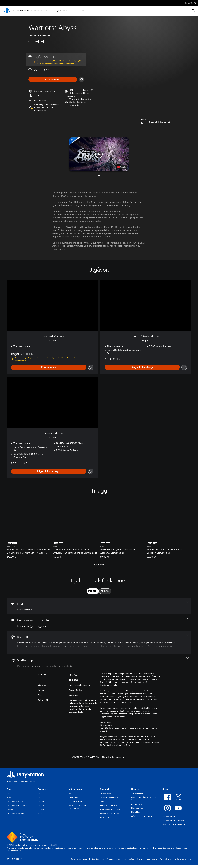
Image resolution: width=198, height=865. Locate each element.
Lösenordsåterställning (110, 809)
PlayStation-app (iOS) (171, 816)
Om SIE (10, 793)
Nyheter (59, 11)
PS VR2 (41, 801)
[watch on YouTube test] (121, 167)
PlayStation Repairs (108, 805)
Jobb (9, 797)
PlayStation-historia (15, 813)
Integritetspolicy (97, 859)
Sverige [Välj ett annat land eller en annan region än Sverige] (15, 859)
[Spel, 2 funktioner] (99, 662)
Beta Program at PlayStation (174, 824)
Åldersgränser (137, 804)
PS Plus (37, 11)
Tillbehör (48, 11)
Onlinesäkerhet (75, 801)
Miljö (71, 793)
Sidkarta (141, 859)
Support (78, 11)
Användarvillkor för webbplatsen (121, 859)
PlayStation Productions (17, 805)
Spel (14, 11)
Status (103, 801)
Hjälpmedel (74, 797)
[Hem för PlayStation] (7, 11)
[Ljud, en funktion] (99, 606)
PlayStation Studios (15, 801)
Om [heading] (9, 789)
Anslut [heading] (165, 789)
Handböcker (105, 817)
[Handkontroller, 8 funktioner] (99, 642)
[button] (79, 93)
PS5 (21, 11)
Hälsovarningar (106, 725)
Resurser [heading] (136, 789)
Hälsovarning (137, 808)
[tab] (93, 591)
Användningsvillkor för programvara (175, 859)
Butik (68, 11)
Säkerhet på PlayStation (110, 797)
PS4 (28, 11)
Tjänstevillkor (137, 793)
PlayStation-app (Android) (173, 820)
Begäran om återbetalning (111, 813)
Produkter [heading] (43, 789)
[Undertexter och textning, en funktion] (99, 622)
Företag (10, 809)
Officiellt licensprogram (141, 816)
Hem (9, 781)
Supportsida (105, 793)
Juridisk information (79, 859)
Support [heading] (104, 789)
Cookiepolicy (152, 859)
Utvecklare (136, 812)
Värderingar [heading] (75, 789)
